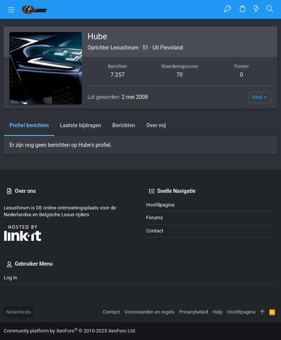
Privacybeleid (193, 312)
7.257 (118, 74)
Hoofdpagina (160, 205)
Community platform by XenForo (70, 331)
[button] (11, 9)
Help (218, 312)
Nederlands (18, 312)
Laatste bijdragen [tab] (80, 125)
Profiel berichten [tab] (29, 125)
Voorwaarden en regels (149, 312)
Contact (154, 231)
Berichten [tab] (123, 125)
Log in (10, 277)
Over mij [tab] (156, 125)
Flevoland (171, 48)
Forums (154, 217)
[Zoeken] (270, 9)
